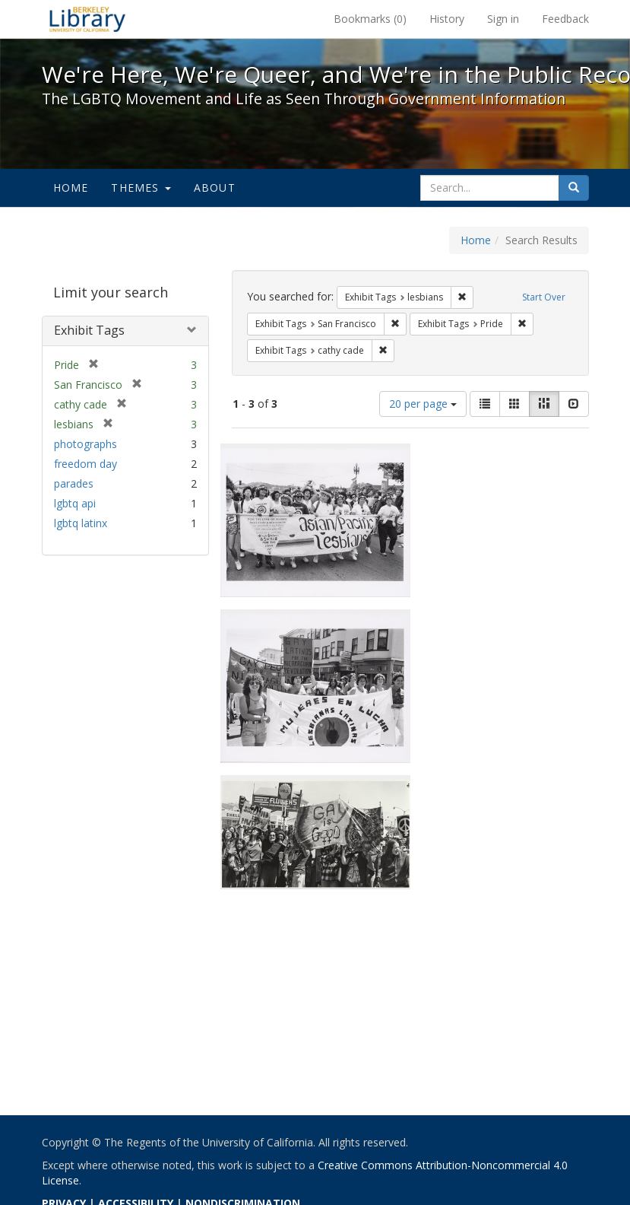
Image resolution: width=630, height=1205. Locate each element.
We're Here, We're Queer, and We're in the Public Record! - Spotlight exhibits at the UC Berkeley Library (87, 19)
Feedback (565, 18)
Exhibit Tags (89, 330)
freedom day (85, 463)
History (446, 18)
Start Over (543, 297)
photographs (85, 444)
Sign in (503, 18)
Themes (140, 187)
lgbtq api (75, 503)
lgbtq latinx (80, 523)
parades (73, 483)
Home (71, 187)
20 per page (423, 403)
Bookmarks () (370, 18)
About (215, 187)
